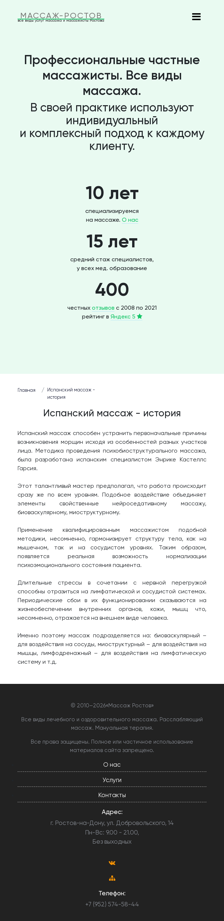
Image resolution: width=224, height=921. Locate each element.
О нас (130, 219)
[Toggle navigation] (196, 17)
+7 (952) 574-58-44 (112, 904)
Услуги (112, 780)
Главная (27, 390)
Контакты (112, 795)
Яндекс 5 (126, 316)
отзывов (103, 307)
